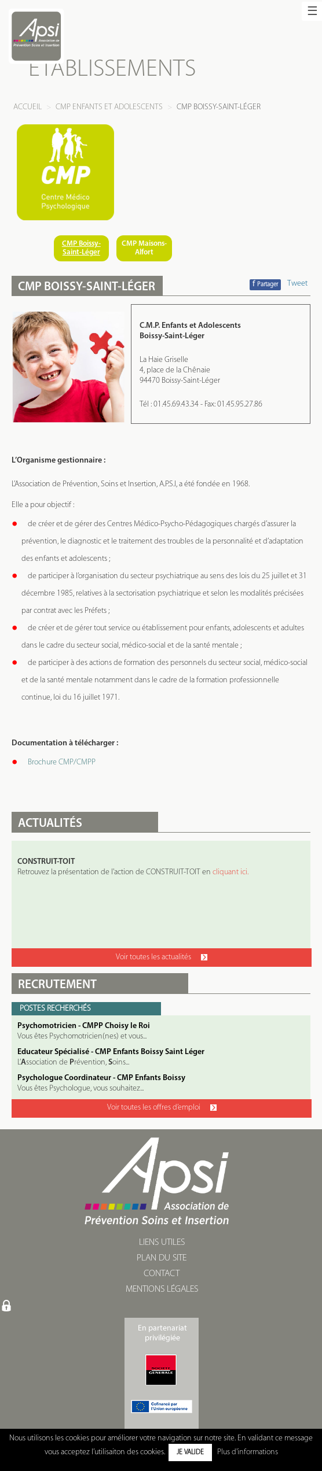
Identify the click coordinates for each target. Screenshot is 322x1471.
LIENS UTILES (162, 1242)
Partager (265, 284)
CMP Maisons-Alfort (144, 248)
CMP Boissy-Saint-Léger (81, 248)
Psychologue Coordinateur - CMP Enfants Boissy (101, 1078)
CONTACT (162, 1273)
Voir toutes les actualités (161, 957)
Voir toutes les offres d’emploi (162, 1107)
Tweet (297, 283)
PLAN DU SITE (161, 1258)
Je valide (190, 1452)
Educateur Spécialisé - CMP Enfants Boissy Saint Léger (110, 1052)
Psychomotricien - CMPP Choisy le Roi (83, 1026)
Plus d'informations (247, 1452)
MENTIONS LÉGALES (162, 1289)
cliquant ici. (230, 872)
